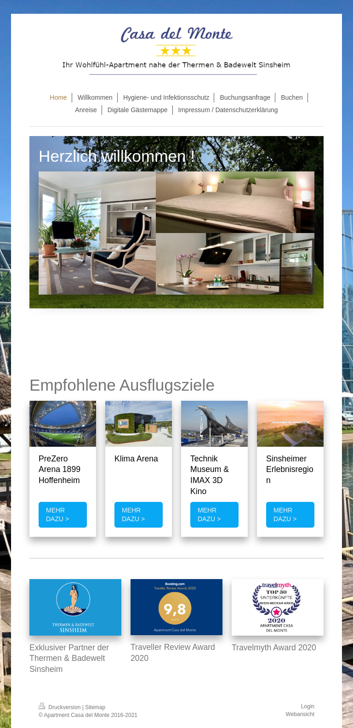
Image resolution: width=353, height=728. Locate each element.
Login (307, 706)
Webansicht (300, 714)
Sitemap (95, 707)
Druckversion (60, 707)
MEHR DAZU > (57, 514)
